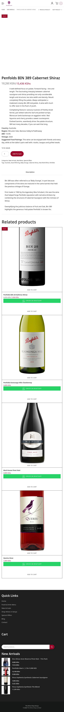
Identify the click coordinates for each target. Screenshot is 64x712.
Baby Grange (24, 163)
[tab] (30, 173)
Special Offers (28, 160)
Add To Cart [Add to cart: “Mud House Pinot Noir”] (32, 465)
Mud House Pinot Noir (11, 470)
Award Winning (15, 163)
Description (30, 172)
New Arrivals (10, 9)
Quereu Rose (8, 558)
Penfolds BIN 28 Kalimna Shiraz (15, 295)
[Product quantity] (5, 153)
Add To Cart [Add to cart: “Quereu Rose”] (32, 553)
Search (52, 647)
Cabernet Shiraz (33, 163)
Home (3, 9)
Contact (4, 622)
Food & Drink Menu (9, 605)
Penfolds (52, 163)
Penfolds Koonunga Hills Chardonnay (17, 382)
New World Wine (44, 163)
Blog (3, 619)
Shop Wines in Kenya (9, 612)
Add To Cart (17, 154)
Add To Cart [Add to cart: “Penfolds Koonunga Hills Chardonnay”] (32, 378)
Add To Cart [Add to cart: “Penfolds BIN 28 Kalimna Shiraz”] (32, 290)
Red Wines (20, 160)
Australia (7, 163)
